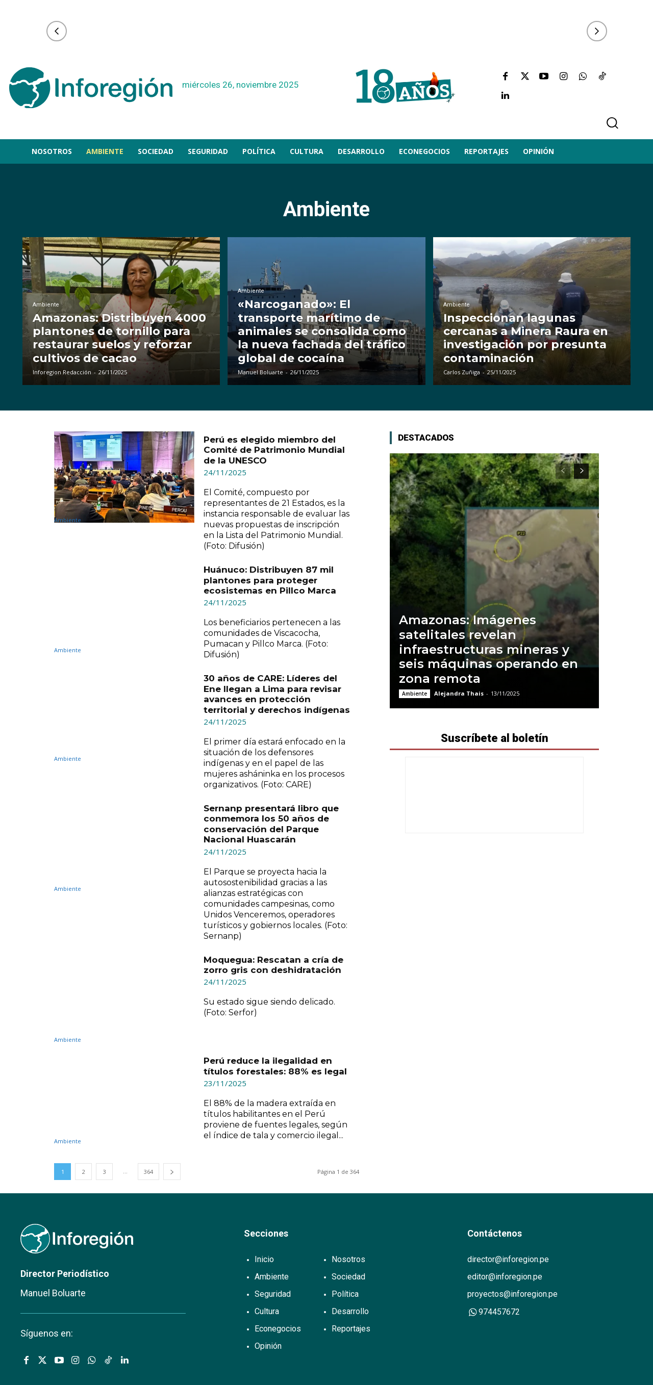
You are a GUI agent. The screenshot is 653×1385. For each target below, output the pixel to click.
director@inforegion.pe (508, 1259)
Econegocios (278, 1328)
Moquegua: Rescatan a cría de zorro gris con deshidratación (273, 965)
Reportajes (351, 1328)
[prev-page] (563, 471)
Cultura (267, 1311)
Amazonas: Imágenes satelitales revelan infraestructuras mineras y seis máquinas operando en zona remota (488, 649)
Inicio (264, 1259)
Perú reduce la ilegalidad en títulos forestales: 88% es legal (275, 1066)
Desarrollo (350, 1311)
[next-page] (172, 1171)
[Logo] (90, 87)
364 (148, 1171)
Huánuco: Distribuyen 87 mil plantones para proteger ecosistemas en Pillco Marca (270, 580)
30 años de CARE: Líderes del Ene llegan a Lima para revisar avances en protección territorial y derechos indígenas (277, 693)
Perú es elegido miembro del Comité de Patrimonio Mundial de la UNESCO (274, 450)
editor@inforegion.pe (504, 1276)
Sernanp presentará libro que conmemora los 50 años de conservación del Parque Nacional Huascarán (271, 823)
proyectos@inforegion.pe (512, 1294)
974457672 (493, 1311)
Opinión (268, 1346)
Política (345, 1294)
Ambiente (46, 304)
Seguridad (273, 1294)
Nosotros (348, 1259)
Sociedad (348, 1276)
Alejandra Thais (459, 693)
